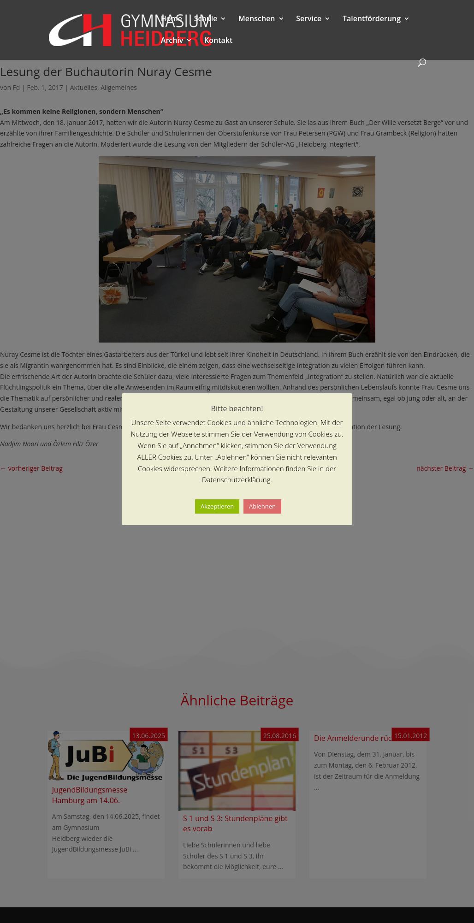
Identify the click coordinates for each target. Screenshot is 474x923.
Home (171, 19)
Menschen (256, 19)
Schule (206, 19)
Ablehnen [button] (262, 506)
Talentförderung (372, 19)
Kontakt (218, 41)
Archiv (172, 41)
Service (308, 19)
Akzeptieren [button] (217, 506)
